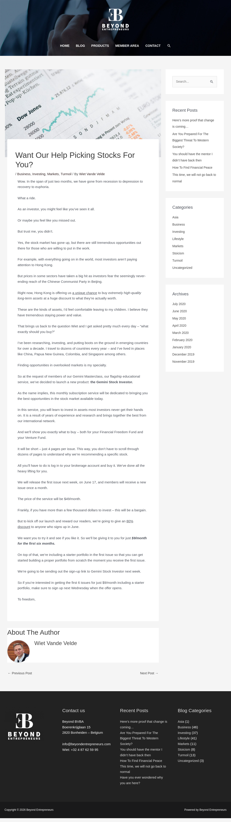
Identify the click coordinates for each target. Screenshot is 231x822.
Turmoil (67, 177)
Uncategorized (182, 272)
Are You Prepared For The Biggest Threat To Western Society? (191, 144)
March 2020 (180, 337)
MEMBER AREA (127, 49)
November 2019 (183, 365)
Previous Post (20, 677)
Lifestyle (178, 243)
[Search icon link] (169, 50)
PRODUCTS (100, 49)
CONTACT (152, 49)
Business (24, 177)
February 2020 (182, 344)
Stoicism (178, 257)
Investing (39, 177)
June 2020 (179, 315)
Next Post (148, 677)
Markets (54, 177)
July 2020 (179, 308)
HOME (64, 49)
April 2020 (179, 329)
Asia (175, 221)
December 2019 (183, 358)
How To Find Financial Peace (193, 171)
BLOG (80, 49)
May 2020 (179, 322)
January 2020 (182, 351)
